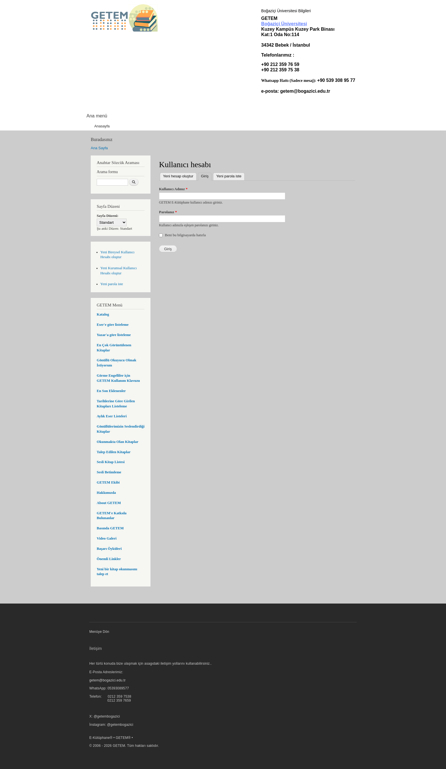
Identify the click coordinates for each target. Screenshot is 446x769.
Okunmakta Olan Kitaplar (117, 442)
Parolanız (168, 212)
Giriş (206, 175)
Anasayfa (102, 126)
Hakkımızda (106, 493)
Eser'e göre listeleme (113, 325)
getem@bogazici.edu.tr (305, 91)
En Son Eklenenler (111, 391)
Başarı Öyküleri (109, 549)
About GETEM (109, 503)
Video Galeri (106, 538)
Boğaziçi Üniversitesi (284, 23)
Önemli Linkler (109, 559)
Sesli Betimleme (109, 472)
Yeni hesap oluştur (178, 176)
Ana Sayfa (99, 148)
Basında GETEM (110, 528)
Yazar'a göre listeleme (114, 335)
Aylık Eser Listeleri (112, 416)
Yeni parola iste (111, 284)
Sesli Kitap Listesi (111, 462)
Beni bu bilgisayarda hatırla (185, 235)
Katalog (103, 314)
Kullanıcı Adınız (173, 189)
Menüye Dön (99, 632)
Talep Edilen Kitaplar (114, 452)
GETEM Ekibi (108, 482)
